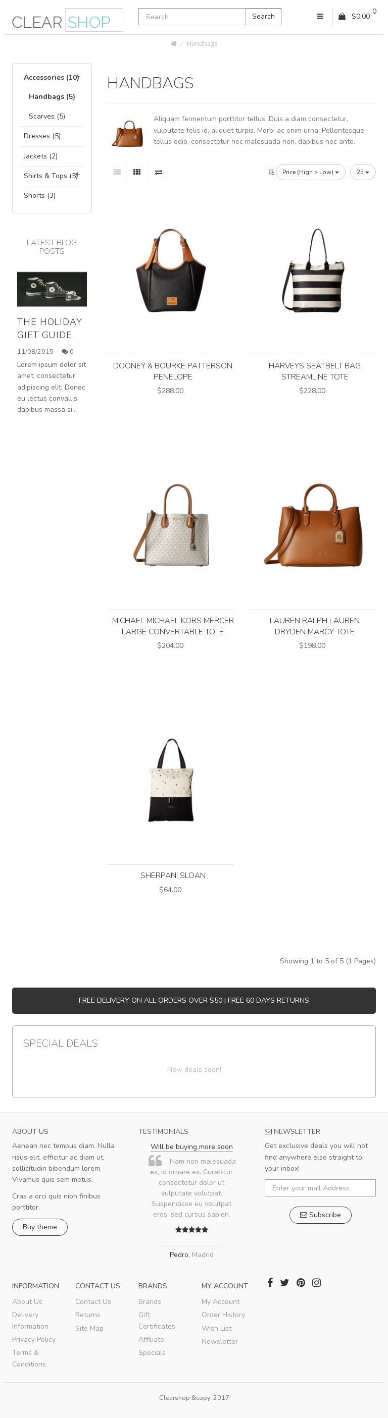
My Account (220, 1301)
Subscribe (320, 1215)
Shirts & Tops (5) (51, 176)
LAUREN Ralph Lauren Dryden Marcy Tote (315, 626)
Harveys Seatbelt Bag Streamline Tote (315, 371)
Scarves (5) (47, 116)
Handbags (202, 43)
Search (263, 16)
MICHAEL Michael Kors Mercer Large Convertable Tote (173, 626)
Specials (152, 1352)
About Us (27, 1301)
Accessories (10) (51, 77)
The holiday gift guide (49, 328)
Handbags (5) (52, 96)
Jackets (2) (41, 156)
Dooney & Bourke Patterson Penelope (172, 371)
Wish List (216, 1328)
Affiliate (151, 1339)
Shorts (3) (40, 195)
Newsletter (220, 1341)
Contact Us (93, 1301)
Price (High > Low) (310, 172)
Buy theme (40, 1227)
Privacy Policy (34, 1339)
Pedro (179, 1255)
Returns (88, 1315)
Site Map (89, 1328)
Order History (223, 1315)
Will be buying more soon (192, 1147)
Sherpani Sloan (173, 875)
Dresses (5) (42, 136)
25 (363, 172)
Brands (149, 1301)
